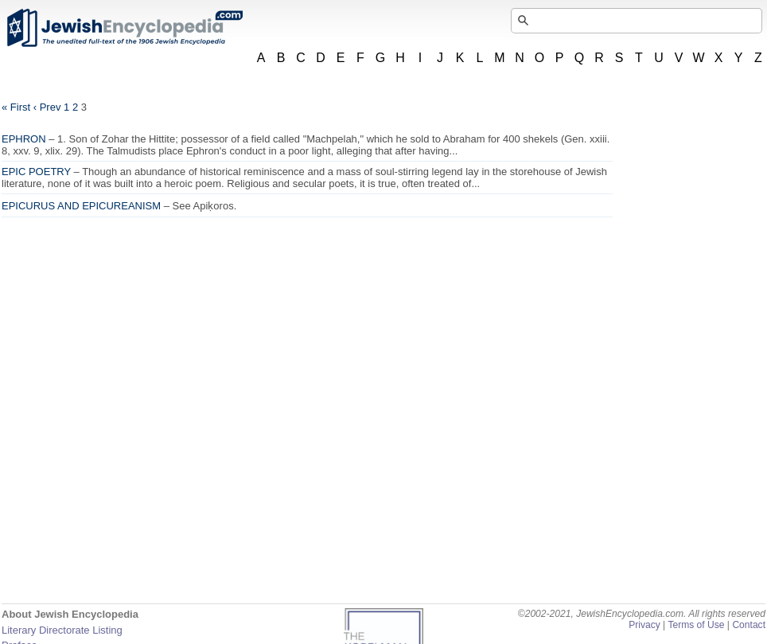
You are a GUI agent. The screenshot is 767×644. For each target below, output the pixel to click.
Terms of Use (696, 624)
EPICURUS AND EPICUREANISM (81, 206)
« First (16, 107)
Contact (748, 624)
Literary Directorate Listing (62, 630)
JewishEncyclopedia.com (124, 28)
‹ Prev (47, 107)
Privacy (644, 624)
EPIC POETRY (36, 172)
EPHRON (24, 139)
